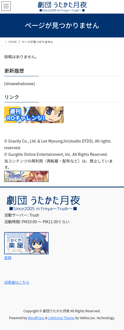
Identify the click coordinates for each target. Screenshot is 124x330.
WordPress (36, 317)
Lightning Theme (61, 317)
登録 (7, 257)
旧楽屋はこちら (16, 282)
